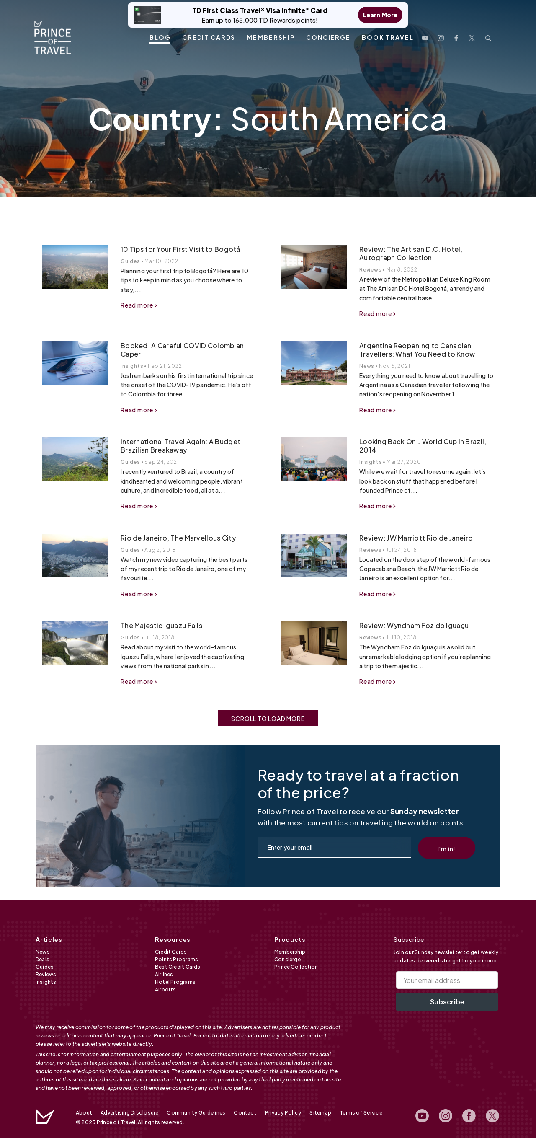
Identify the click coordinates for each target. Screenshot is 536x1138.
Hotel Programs (175, 982)
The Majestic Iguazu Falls (161, 625)
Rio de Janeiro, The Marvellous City (178, 537)
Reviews (370, 269)
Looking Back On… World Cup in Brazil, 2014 (422, 445)
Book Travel (388, 36)
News (366, 366)
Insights (132, 366)
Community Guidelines (195, 1113)
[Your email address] (447, 980)
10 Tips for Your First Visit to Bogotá (180, 249)
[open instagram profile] (441, 36)
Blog (159, 36)
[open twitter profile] (472, 36)
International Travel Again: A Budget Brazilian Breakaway (180, 445)
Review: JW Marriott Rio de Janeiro (416, 537)
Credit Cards (208, 36)
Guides (130, 261)
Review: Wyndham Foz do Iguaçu (414, 625)
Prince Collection (296, 967)
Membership (271, 36)
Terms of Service (358, 1113)
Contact (243, 1113)
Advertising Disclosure (128, 1113)
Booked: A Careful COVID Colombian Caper (182, 349)
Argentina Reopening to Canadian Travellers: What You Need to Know (417, 349)
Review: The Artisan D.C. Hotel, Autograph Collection (411, 253)
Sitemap (317, 1113)
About (84, 1113)
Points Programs (176, 959)
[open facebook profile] (456, 36)
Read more (139, 305)
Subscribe (447, 1001)
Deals (42, 959)
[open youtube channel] (425, 36)
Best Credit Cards (178, 967)
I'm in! (447, 849)
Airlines (164, 974)
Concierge (328, 36)
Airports (165, 989)
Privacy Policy (280, 1113)
